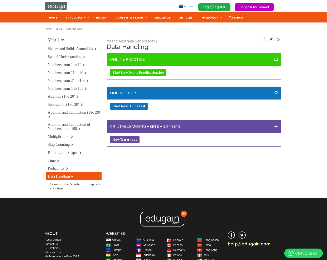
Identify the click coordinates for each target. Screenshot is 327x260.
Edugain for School (254, 7)
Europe (113, 250)
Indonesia (145, 255)
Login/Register (214, 7)
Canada (175, 245)
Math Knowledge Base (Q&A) (62, 256)
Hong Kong (207, 250)
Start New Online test (129, 106)
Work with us (53, 252)
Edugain (60, 6)
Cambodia (146, 245)
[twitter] (242, 235)
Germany (176, 250)
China (204, 245)
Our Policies (52, 248)
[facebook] (231, 235)
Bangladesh (208, 240)
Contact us (51, 244)
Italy (203, 255)
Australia (186, 6)
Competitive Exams (130, 18)
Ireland (174, 255)
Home (53, 18)
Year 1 (59, 29)
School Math (76, 18)
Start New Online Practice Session (138, 73)
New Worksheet (125, 140)
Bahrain (175, 240)
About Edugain (54, 240)
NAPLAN (101, 18)
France (144, 250)
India (112, 255)
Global (113, 240)
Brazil (113, 245)
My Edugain (210, 18)
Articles (185, 18)
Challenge (162, 18)
